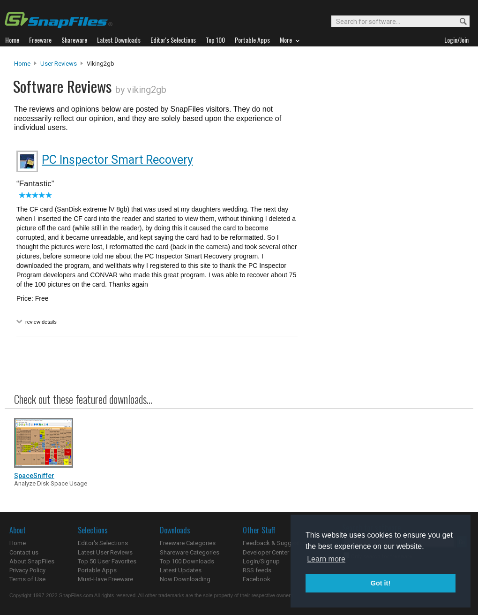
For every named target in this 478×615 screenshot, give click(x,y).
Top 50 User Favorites (107, 561)
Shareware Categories (189, 552)
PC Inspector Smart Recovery (117, 160)
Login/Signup (261, 561)
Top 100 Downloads (187, 561)
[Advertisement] (384, 250)
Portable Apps (97, 570)
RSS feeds (257, 570)
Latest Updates (181, 570)
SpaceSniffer (34, 475)
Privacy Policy (27, 570)
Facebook (256, 579)
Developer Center (266, 552)
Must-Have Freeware (105, 579)
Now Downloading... (187, 579)
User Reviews (58, 63)
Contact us (23, 552)
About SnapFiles (31, 561)
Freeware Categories (188, 543)
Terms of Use (27, 579)
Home (22, 63)
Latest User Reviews (105, 552)
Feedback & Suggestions (277, 543)
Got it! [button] (380, 583)
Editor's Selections (103, 543)
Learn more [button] (326, 559)
